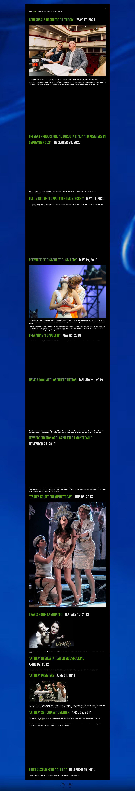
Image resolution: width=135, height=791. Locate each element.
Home (30, 12)
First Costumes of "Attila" (48, 769)
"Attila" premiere (41, 675)
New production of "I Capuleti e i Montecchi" (60, 438)
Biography (47, 12)
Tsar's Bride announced (45, 614)
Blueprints (54, 12)
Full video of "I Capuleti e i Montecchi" (56, 198)
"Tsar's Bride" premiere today (50, 496)
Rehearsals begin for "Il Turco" (52, 20)
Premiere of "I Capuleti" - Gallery (53, 260)
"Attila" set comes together (49, 712)
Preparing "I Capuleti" (44, 335)
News (34, 12)
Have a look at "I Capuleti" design (53, 380)
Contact (60, 12)
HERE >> (42, 719)
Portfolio (40, 12)
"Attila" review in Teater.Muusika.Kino (56, 658)
